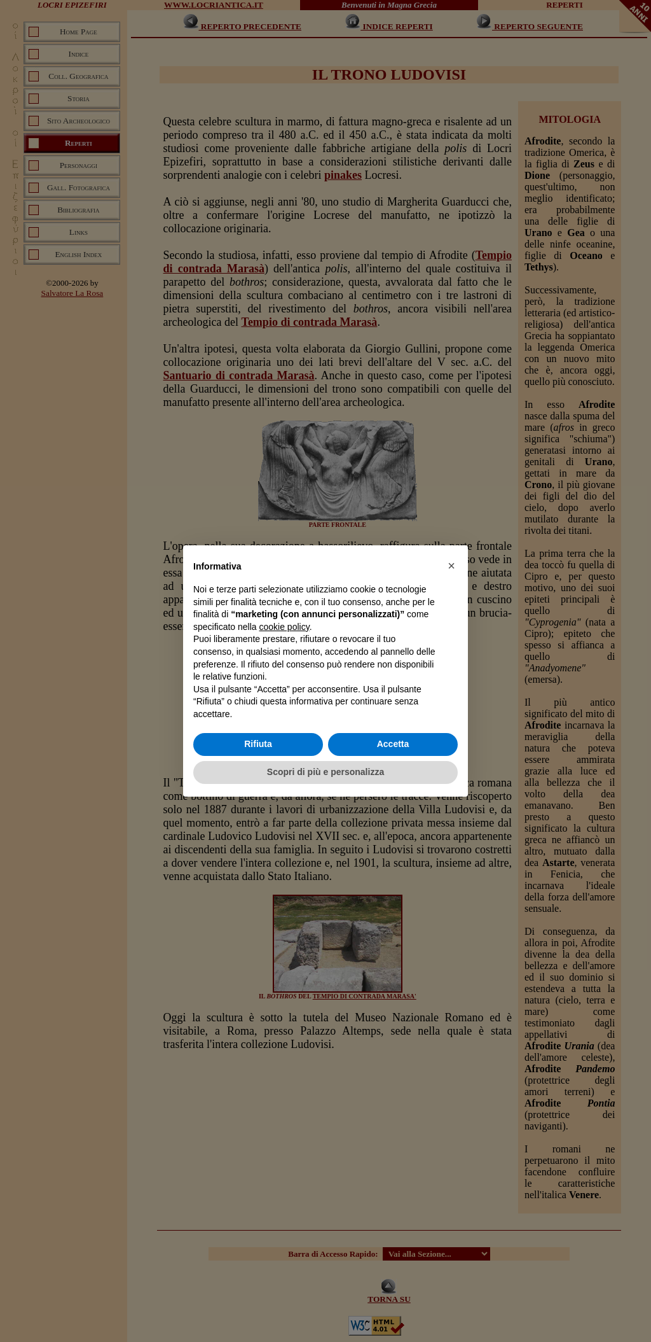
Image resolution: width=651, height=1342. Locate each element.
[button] (451, 566)
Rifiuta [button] (258, 744)
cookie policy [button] (284, 627)
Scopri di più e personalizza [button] (325, 772)
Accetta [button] (393, 744)
